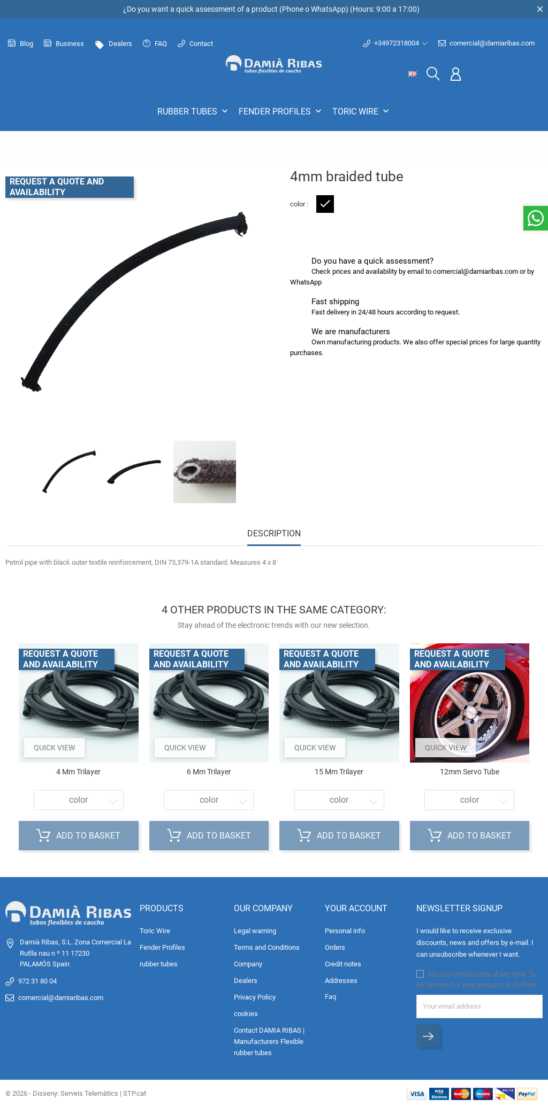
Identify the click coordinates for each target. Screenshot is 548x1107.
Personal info (345, 931)
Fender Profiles (281, 111)
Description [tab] (274, 533)
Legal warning (255, 931)
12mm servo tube (469, 771)
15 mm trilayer (339, 771)
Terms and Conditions (267, 947)
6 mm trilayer (209, 771)
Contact (195, 44)
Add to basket (78, 836)
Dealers (113, 44)
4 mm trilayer (78, 771)
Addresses (341, 981)
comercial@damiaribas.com (486, 43)
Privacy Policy (255, 997)
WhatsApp (328, 9)
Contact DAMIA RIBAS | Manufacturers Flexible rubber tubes (269, 1041)
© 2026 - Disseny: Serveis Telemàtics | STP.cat (75, 1093)
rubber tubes (193, 111)
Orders (335, 947)
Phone (292, 9)
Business (64, 44)
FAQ (155, 44)
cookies (246, 1014)
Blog (20, 44)
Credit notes (343, 964)
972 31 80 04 (37, 981)
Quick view (54, 747)
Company (248, 964)
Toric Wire (361, 111)
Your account (356, 908)
